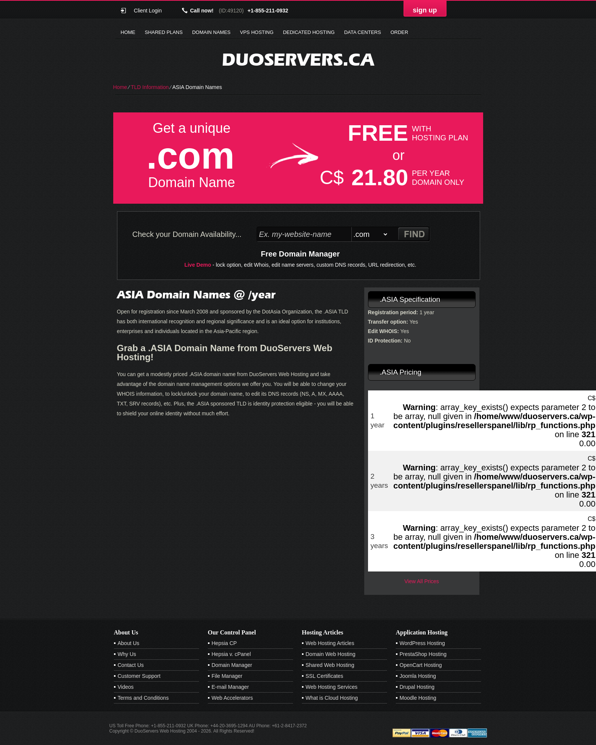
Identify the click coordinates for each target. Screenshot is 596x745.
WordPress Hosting (422, 643)
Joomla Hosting (418, 676)
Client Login (148, 10)
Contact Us (131, 665)
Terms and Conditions (143, 698)
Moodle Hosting (418, 698)
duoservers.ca (298, 59)
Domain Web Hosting (331, 654)
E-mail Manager (230, 687)
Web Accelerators (232, 698)
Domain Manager (232, 665)
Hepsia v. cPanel (231, 654)
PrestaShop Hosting (423, 654)
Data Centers (362, 32)
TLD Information (150, 87)
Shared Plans (164, 32)
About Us (129, 643)
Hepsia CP (224, 643)
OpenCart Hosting (421, 665)
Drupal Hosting (417, 687)
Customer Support (139, 676)
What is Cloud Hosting (332, 698)
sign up (425, 10)
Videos (126, 687)
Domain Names (211, 32)
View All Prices (421, 581)
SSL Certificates (324, 676)
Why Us (127, 654)
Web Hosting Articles (330, 643)
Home (128, 32)
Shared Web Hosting (330, 665)
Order (399, 32)
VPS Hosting (257, 32)
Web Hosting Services (331, 687)
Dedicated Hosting (309, 32)
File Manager (227, 676)
